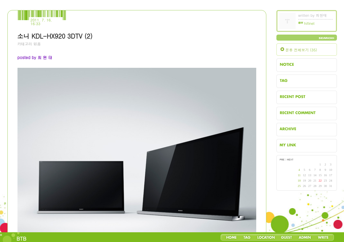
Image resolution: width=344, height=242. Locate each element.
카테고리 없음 (29, 43)
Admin (305, 237)
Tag (247, 237)
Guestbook (286, 237)
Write (323, 237)
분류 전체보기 (301, 49)
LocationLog (265, 237)
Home (231, 237)
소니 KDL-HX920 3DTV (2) (54, 36)
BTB (21, 238)
